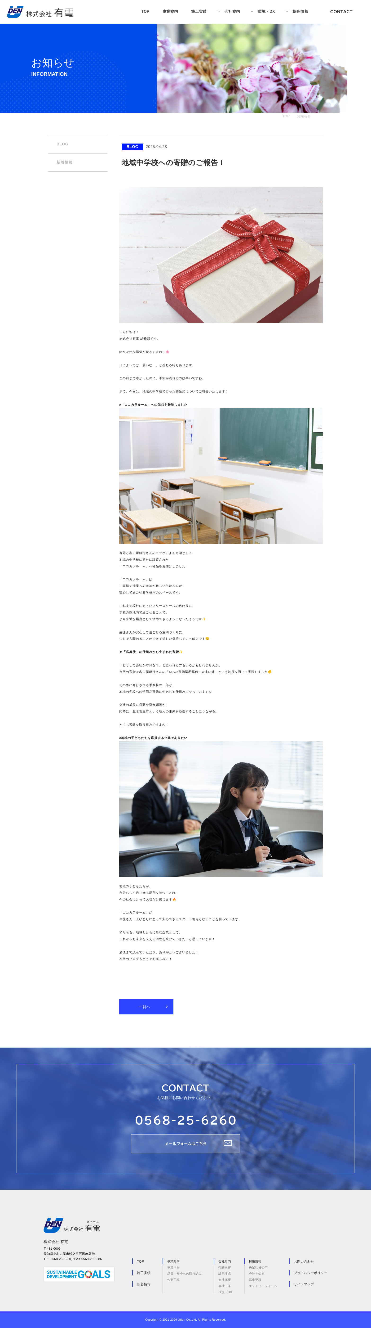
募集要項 (255, 1280)
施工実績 (199, 12)
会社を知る (257, 1273)
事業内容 (173, 1267)
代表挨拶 (224, 1267)
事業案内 (170, 12)
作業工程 (173, 1279)
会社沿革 (224, 1286)
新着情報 (65, 162)
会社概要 (224, 1280)
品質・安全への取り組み (184, 1273)
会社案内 (232, 12)
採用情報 (300, 12)
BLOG (62, 144)
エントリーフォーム (263, 1285)
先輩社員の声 (258, 1267)
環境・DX (266, 12)
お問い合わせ (304, 1261)
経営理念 (224, 1273)
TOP (145, 12)
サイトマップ (304, 1284)
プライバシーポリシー (311, 1273)
